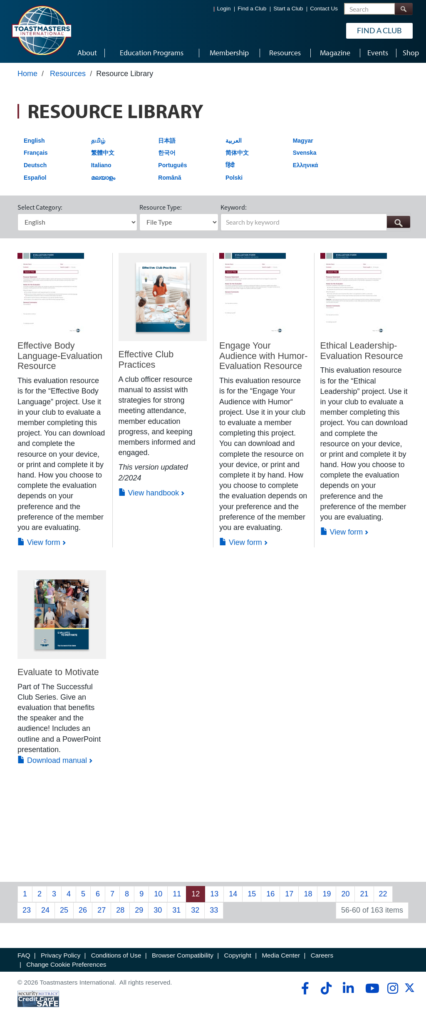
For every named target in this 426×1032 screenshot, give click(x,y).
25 (64, 910)
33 (214, 910)
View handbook (149, 493)
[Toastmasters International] (41, 30)
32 (195, 910)
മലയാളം (103, 177)
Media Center (281, 955)
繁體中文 (102, 152)
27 (101, 910)
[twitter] (409, 990)
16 (270, 894)
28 (120, 910)
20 (345, 894)
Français (36, 152)
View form (38, 542)
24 (45, 910)
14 (233, 894)
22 (383, 894)
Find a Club (252, 8)
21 (364, 894)
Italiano (101, 165)
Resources (68, 73)
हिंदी (230, 165)
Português (172, 165)
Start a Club (288, 8)
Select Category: (39, 207)
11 (177, 894)
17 (289, 894)
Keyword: (233, 207)
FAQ (23, 955)
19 (326, 894)
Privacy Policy (60, 955)
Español (35, 177)
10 (158, 894)
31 (176, 910)
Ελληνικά (305, 165)
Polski (234, 177)
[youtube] (370, 988)
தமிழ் (98, 140)
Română (169, 177)
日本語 (167, 140)
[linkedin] (348, 988)
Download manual (52, 760)
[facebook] (304, 988)
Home (27, 73)
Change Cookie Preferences (66, 964)
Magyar (303, 140)
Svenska (305, 152)
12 (195, 894)
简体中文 (237, 152)
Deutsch (35, 165)
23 (26, 910)
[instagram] (392, 988)
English (34, 140)
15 (252, 894)
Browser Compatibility (182, 955)
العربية (233, 140)
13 (214, 894)
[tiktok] (326, 988)
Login (224, 8)
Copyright (237, 955)
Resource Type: (160, 207)
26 (83, 910)
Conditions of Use (116, 955)
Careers (322, 955)
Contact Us (324, 8)
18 (308, 894)
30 (158, 910)
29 (139, 910)
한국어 (167, 152)
